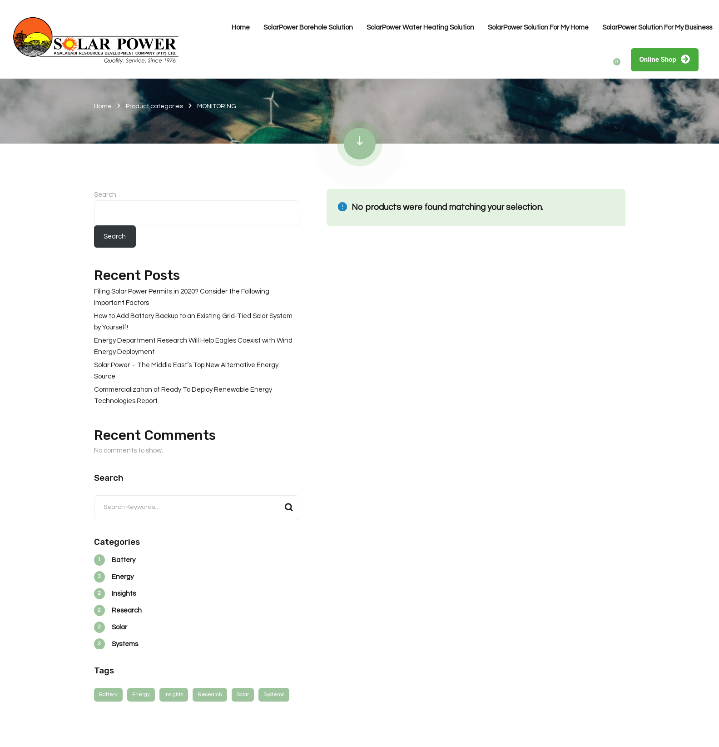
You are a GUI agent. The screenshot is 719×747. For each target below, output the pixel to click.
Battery (108, 694)
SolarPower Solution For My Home (538, 27)
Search (105, 194)
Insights (173, 694)
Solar (243, 694)
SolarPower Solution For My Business (657, 27)
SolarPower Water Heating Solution (420, 27)
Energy (141, 694)
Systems (273, 694)
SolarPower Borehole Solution (308, 27)
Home (241, 27)
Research (210, 694)
